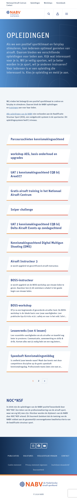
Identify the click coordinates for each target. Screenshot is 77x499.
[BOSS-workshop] (38, 311)
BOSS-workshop (21, 305)
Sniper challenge (22, 209)
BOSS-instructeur (22, 280)
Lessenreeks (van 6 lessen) (28, 330)
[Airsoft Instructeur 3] (38, 264)
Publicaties (13, 456)
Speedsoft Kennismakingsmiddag (32, 356)
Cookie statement (14, 465)
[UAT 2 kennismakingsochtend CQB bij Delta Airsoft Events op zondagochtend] (38, 226)
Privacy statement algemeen (36, 465)
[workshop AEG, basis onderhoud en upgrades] (38, 156)
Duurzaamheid (38, 470)
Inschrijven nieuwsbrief (60, 465)
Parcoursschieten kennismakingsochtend (37, 139)
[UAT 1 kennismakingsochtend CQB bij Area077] (38, 175)
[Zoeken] (49, 14)
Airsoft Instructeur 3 (24, 261)
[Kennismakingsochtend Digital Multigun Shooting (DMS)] (38, 245)
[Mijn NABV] (58, 14)
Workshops (48, 3)
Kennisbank (60, 3)
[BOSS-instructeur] (38, 285)
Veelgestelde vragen (47, 456)
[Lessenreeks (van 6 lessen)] (38, 336)
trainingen (13, 108)
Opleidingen (35, 3)
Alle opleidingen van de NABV (19, 114)
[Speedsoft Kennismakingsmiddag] (38, 361)
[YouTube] (44, 445)
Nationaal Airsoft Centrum (16, 3)
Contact (9, 5)
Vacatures (28, 456)
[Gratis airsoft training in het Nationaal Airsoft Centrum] (38, 193)
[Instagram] (33, 445)
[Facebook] (39, 445)
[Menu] (67, 14)
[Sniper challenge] (38, 210)
